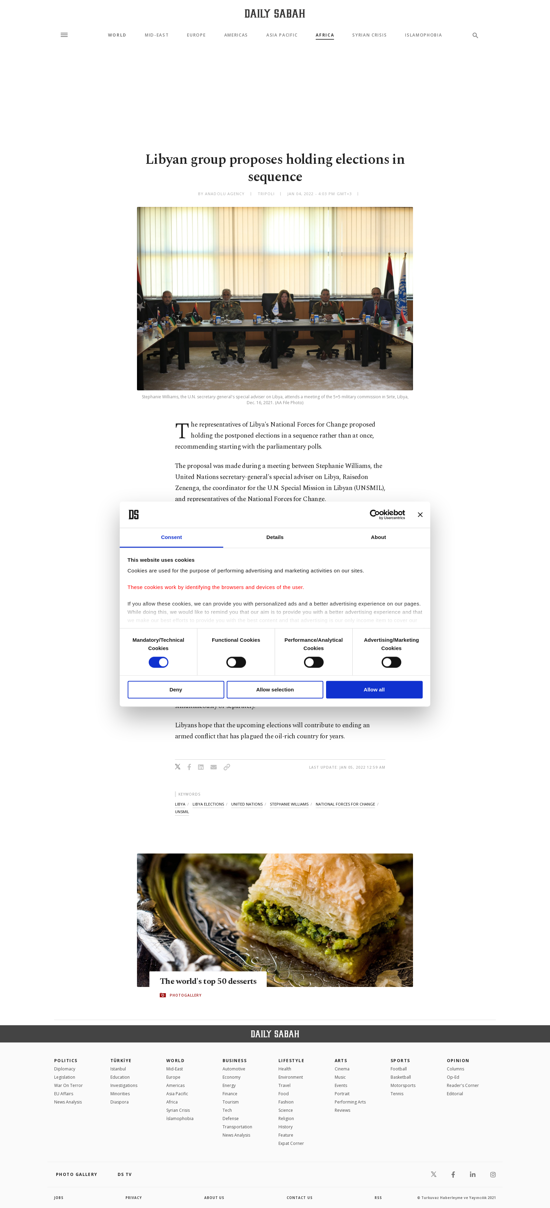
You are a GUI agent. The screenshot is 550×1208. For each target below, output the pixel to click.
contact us (300, 1197)
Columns (455, 1069)
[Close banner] (420, 514)
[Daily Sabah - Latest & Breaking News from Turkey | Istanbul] (275, 13)
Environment (290, 1077)
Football (399, 1069)
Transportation (237, 1127)
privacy (134, 1197)
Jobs (59, 1197)
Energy (229, 1085)
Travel (284, 1085)
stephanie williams (289, 804)
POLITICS (66, 1061)
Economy (231, 1077)
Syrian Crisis (369, 35)
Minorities (120, 1094)
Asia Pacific (281, 35)
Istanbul (118, 1069)
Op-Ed (453, 1077)
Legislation (64, 1077)
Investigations (123, 1085)
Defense (231, 1118)
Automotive (234, 1069)
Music (340, 1077)
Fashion (286, 1102)
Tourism (231, 1102)
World (117, 35)
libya (180, 804)
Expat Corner (291, 1143)
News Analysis (68, 1102)
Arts (341, 1061)
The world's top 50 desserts (210, 981)
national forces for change (345, 804)
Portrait (342, 1094)
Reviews (342, 1110)
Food (283, 1094)
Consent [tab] (171, 537)
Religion (286, 1118)
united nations (247, 804)
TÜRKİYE (121, 1061)
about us (214, 1197)
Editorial (455, 1094)
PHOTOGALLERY (186, 995)
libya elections (208, 804)
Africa (325, 35)
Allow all (374, 690)
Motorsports (403, 1085)
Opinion (458, 1061)
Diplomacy (64, 1069)
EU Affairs (63, 1094)
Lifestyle (291, 1061)
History (285, 1127)
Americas (236, 35)
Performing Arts (350, 1102)
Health (284, 1069)
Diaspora (119, 1102)
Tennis (397, 1094)
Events (341, 1085)
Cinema (342, 1069)
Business (235, 1061)
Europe (196, 35)
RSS (378, 1197)
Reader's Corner (463, 1085)
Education (120, 1077)
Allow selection (275, 690)
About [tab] (378, 537)
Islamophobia (423, 35)
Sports (400, 1061)
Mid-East (157, 35)
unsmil (182, 811)
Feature (285, 1135)
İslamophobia (180, 1118)
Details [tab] (275, 537)
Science (285, 1110)
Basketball (401, 1077)
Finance (230, 1094)
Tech (227, 1110)
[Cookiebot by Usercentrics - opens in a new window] (375, 514)
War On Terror (68, 1085)
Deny (175, 690)
